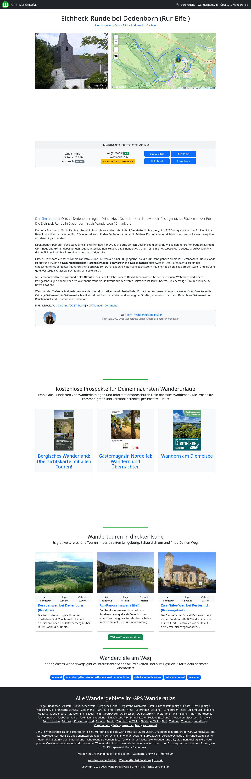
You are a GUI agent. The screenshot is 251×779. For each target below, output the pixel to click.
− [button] (116, 42)
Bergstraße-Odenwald (133, 706)
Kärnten (120, 710)
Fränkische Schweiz (66, 710)
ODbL (212, 88)
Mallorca (43, 713)
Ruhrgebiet (205, 713)
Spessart (192, 717)
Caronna (63, 305)
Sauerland (99, 717)
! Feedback (183, 161)
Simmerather (51, 218)
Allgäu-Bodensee (50, 706)
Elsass (186, 706)
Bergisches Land (107, 706)
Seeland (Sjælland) (159, 717)
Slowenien (178, 717)
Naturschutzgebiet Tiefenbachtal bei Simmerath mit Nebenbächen (98, 677)
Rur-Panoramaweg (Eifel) (119, 605)
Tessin (110, 721)
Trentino (186, 721)
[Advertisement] (164, 114)
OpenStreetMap (202, 88)
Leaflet (181, 88)
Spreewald (206, 717)
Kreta (130, 710)
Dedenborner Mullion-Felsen (148, 677)
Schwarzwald (138, 717)
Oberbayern (110, 713)
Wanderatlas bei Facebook (135, 760)
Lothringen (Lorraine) (148, 710)
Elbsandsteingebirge (168, 706)
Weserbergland (131, 725)
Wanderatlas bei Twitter (102, 760)
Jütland (108, 710)
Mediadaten (122, 754)
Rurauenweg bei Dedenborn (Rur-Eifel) (60, 607)
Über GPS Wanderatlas (234, 4)
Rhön (193, 713)
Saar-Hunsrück (46, 717)
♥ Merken (183, 154)
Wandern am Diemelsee (187, 456)
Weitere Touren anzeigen (125, 637)
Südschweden (51, 721)
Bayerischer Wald (84, 706)
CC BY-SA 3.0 (77, 305)
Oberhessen (127, 713)
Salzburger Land (67, 717)
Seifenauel (57, 677)
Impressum (166, 754)
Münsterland (76, 713)
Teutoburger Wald (127, 721)
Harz (99, 710)
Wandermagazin (208, 4)
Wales (116, 725)
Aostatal (67, 706)
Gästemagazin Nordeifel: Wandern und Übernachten (125, 461)
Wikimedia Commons (104, 305)
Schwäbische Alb (118, 717)
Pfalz (160, 713)
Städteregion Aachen (143, 25)
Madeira (209, 710)
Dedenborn (194, 677)
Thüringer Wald (150, 721)
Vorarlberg (200, 721)
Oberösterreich (146, 713)
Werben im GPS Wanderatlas (95, 754)
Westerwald (150, 725)
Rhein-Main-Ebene (176, 713)
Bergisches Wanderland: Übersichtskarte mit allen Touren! (64, 461)
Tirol (164, 721)
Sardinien (85, 717)
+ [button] (116, 37)
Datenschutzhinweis (144, 754)
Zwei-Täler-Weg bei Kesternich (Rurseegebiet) (185, 607)
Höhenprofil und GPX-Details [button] (118, 161)
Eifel (125, 25)
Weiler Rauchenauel (175, 677)
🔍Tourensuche (185, 4)
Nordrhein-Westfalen (108, 25)
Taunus (100, 721)
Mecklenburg (58, 713)
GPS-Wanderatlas (24, 4)
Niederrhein (93, 713)
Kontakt (158, 760)
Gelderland (87, 710)
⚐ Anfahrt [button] (157, 161)
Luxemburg (195, 710)
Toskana (174, 721)
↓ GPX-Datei (157, 154)
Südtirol (66, 721)
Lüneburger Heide (175, 710)
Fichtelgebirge (201, 706)
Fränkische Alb (44, 710)
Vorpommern (102, 725)
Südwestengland (83, 721)
